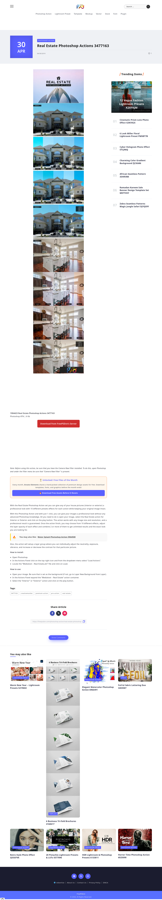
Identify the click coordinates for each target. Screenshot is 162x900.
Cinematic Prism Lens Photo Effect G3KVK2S (134, 121)
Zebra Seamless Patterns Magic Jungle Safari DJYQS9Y (134, 205)
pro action (55, 593)
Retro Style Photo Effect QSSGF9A (22, 856)
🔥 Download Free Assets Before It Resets (58, 493)
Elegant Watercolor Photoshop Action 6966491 (98, 688)
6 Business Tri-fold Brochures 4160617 (61, 822)
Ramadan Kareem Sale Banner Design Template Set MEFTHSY (134, 190)
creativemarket (27, 593)
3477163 (14, 593)
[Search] (137, 7)
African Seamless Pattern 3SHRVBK (133, 175)
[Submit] (148, 6)
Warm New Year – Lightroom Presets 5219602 (25, 686)
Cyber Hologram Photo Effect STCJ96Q (135, 148)
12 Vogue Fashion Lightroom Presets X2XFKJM (131, 104)
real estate (66, 593)
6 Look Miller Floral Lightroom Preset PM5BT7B (134, 135)
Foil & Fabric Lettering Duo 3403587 (132, 686)
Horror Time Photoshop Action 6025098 (134, 856)
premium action (42, 593)
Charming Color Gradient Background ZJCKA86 (133, 162)
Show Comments (58, 638)
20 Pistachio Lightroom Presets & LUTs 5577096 (62, 856)
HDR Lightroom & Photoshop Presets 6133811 (97, 856)
